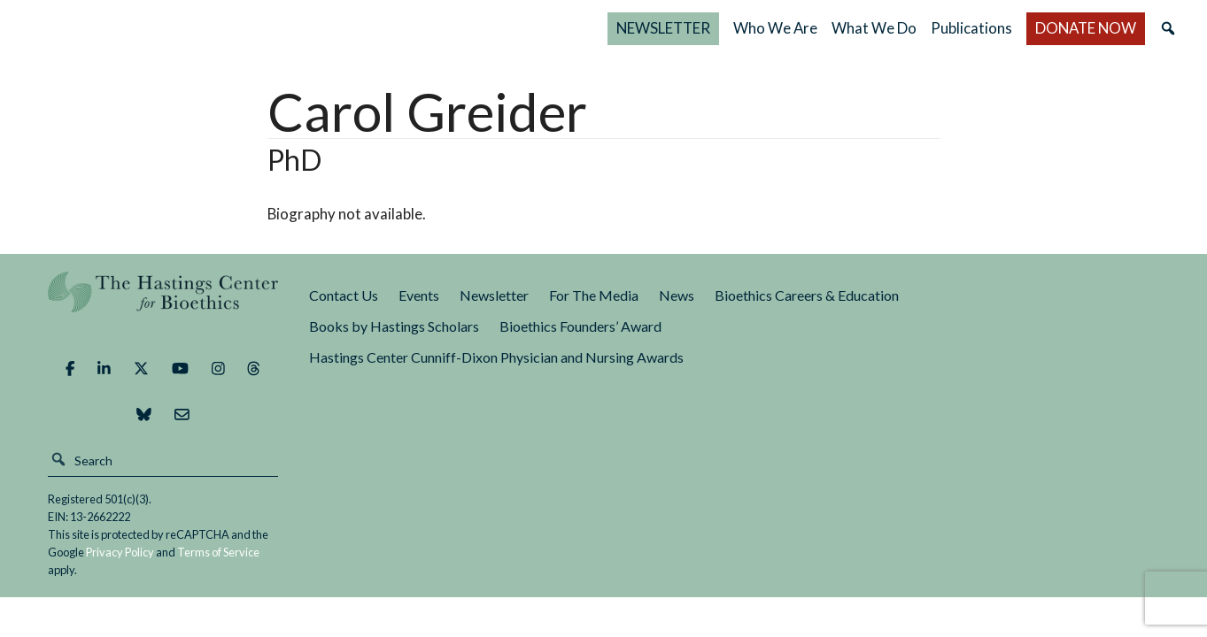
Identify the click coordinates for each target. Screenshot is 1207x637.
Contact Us (343, 295)
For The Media (593, 295)
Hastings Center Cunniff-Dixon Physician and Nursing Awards (496, 357)
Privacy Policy (120, 552)
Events (418, 295)
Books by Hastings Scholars (394, 326)
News (676, 295)
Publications (971, 28)
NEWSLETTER (663, 28)
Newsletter (494, 295)
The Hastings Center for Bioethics (207, 28)
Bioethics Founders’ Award (580, 326)
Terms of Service (218, 552)
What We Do (874, 28)
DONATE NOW (1085, 28)
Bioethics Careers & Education (807, 295)
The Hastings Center (163, 305)
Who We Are (775, 28)
